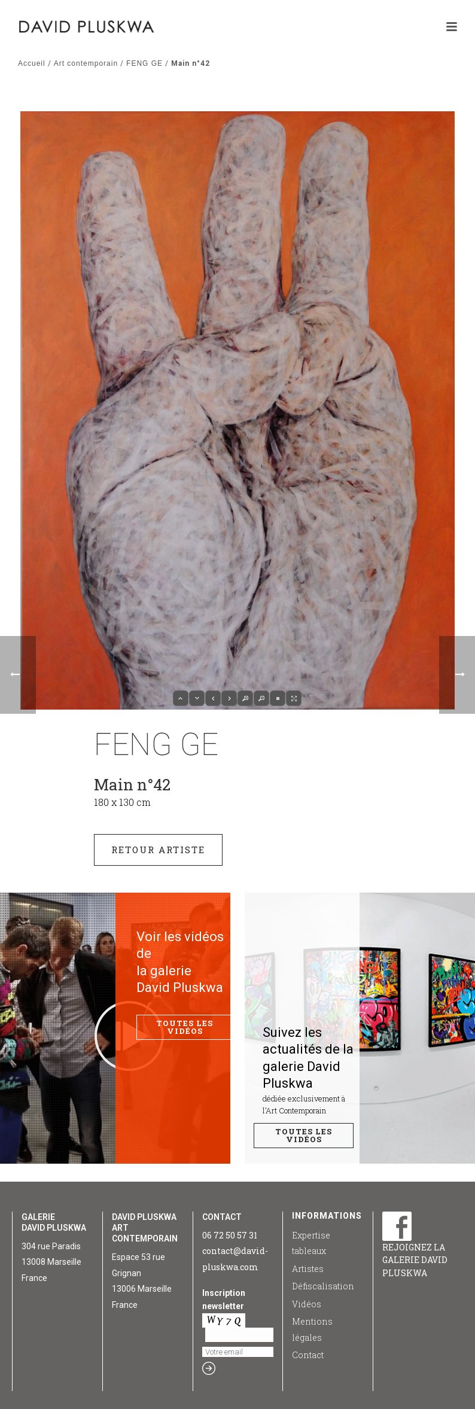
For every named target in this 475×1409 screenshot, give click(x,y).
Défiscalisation (323, 1286)
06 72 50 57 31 (229, 1235)
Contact (308, 1355)
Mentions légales (312, 1329)
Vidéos (306, 1304)
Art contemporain (86, 63)
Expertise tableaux (311, 1243)
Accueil (31, 63)
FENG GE (144, 63)
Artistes (308, 1268)
